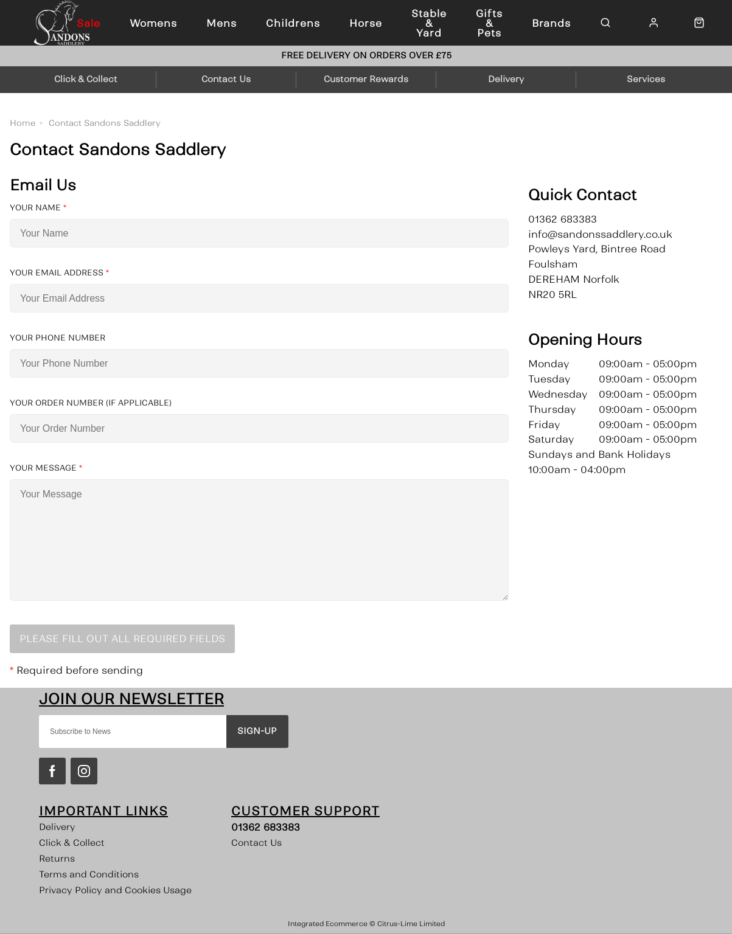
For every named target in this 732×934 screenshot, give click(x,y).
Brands (551, 23)
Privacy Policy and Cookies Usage (115, 890)
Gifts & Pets (489, 23)
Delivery (57, 827)
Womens (153, 23)
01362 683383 (265, 827)
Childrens (293, 23)
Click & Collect (72, 842)
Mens (221, 23)
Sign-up (257, 730)
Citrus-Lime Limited (411, 923)
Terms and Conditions (89, 874)
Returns (57, 858)
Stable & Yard (429, 23)
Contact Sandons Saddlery (105, 123)
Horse (365, 23)
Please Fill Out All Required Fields (122, 638)
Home (22, 123)
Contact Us (256, 842)
